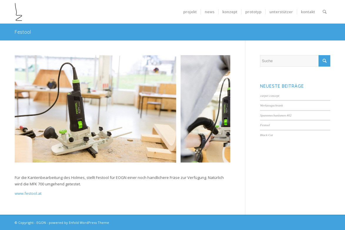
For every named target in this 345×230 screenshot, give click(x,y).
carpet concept (269, 95)
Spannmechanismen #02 (275, 115)
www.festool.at (28, 193)
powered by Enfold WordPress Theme (79, 222)
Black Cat (266, 135)
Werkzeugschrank (271, 105)
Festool (23, 32)
